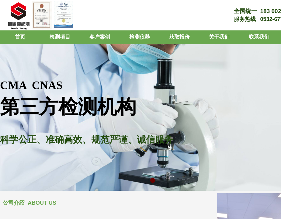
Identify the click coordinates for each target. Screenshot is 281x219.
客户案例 (99, 37)
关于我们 (219, 37)
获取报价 (179, 37)
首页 (20, 37)
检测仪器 (139, 37)
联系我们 (259, 37)
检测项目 (60, 37)
